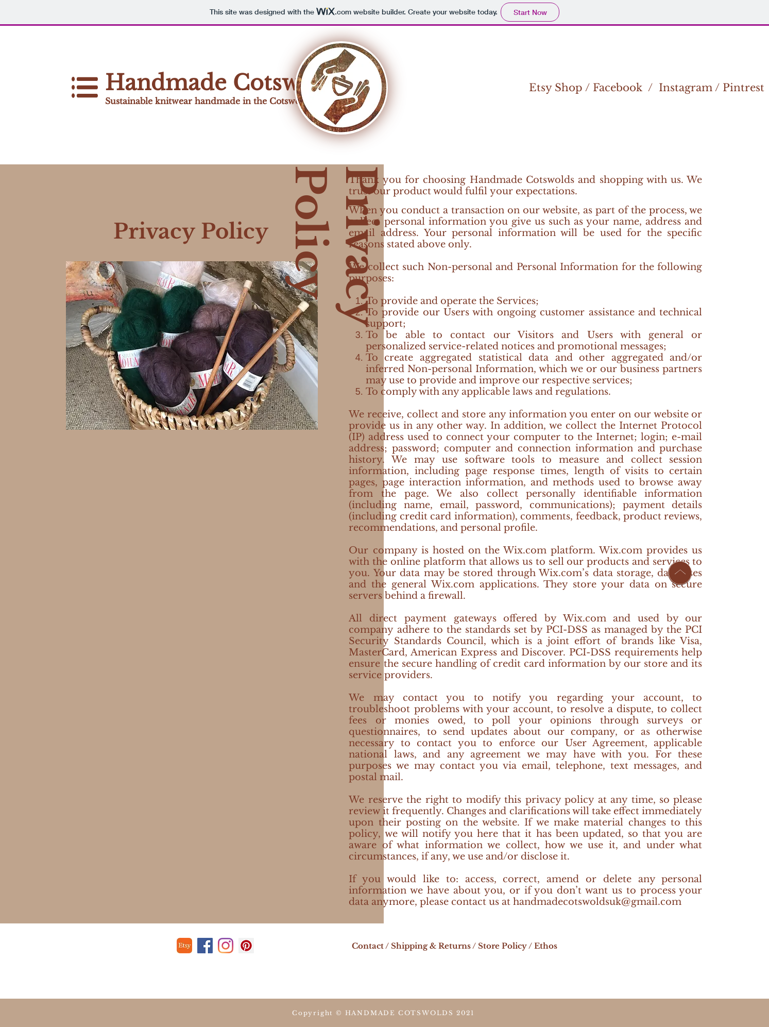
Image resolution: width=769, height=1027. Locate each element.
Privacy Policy (335, 245)
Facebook (617, 87)
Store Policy (502, 946)
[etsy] (184, 945)
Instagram (685, 87)
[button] (85, 87)
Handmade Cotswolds (227, 83)
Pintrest (743, 87)
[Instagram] (225, 945)
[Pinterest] (246, 945)
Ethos (545, 946)
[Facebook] (205, 945)
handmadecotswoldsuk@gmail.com (597, 901)
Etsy (540, 87)
